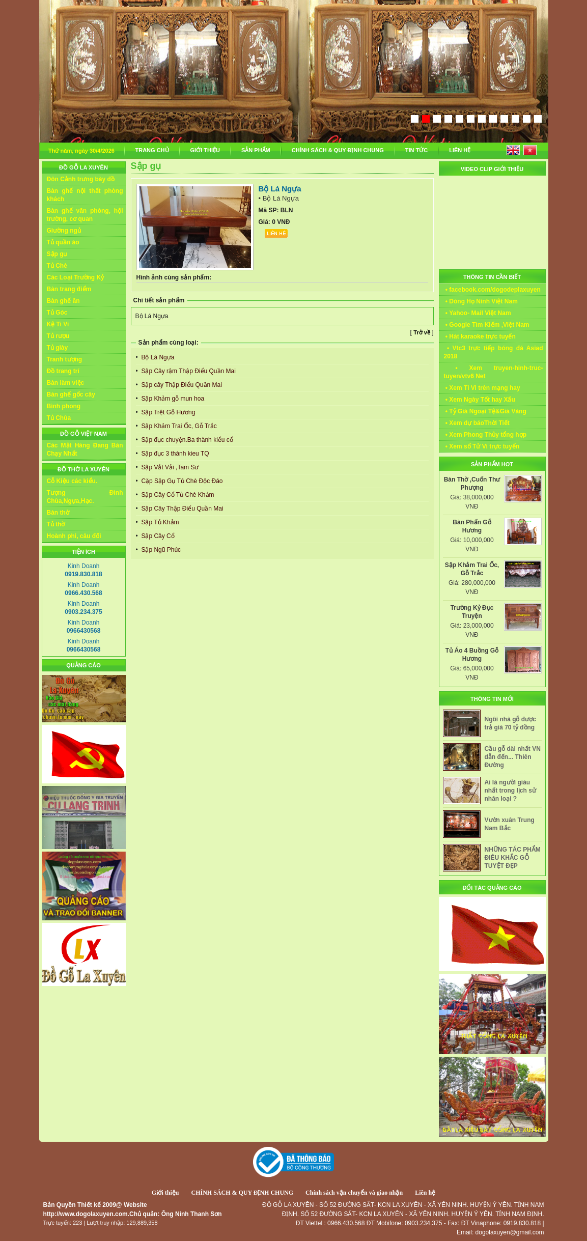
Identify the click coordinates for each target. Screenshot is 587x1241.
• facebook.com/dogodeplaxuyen (492, 289)
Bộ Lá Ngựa (156, 357)
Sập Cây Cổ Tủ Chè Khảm (176, 494)
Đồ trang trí (63, 371)
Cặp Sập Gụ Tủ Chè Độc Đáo (181, 481)
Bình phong (64, 406)
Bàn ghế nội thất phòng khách (85, 195)
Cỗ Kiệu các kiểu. (72, 481)
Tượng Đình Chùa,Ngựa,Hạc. (85, 496)
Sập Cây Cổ (157, 536)
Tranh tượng (64, 359)
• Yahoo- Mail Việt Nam (477, 313)
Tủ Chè (57, 265)
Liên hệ (425, 1192)
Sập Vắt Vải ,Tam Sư (169, 467)
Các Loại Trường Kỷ (75, 277)
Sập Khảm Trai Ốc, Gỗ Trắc (178, 426)
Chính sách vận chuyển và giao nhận (354, 1192)
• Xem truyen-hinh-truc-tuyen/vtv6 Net (493, 372)
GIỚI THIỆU (205, 150)
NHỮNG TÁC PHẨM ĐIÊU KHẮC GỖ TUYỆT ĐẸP (513, 857)
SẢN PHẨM (255, 150)
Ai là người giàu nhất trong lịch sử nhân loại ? (510, 790)
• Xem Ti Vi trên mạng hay (482, 387)
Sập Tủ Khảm (159, 522)
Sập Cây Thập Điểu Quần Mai (181, 508)
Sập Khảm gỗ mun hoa (171, 398)
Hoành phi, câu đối (74, 536)
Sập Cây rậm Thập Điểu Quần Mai (187, 371)
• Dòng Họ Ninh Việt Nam (481, 301)
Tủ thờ (56, 524)
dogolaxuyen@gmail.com (510, 1232)
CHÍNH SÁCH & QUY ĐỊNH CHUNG (338, 150)
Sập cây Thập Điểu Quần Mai (180, 384)
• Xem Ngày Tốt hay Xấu (479, 399)
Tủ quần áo (63, 242)
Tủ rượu (58, 336)
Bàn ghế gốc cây (71, 394)
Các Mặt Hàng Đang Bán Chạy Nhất (85, 449)
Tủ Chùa (59, 417)
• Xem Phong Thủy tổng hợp (485, 434)
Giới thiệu (165, 1192)
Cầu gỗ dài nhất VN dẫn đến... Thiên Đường (513, 757)
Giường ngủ (64, 230)
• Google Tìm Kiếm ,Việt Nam (486, 324)
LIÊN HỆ (459, 150)
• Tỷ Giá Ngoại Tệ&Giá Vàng (485, 411)
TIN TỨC (416, 150)
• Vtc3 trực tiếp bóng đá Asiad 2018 (493, 352)
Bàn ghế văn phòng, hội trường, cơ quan (85, 214)
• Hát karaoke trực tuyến (480, 336)
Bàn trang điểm (69, 289)
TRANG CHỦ (152, 150)
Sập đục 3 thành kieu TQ (174, 453)
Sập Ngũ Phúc (160, 549)
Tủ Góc (57, 312)
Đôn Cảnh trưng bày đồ (81, 179)
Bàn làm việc (66, 382)
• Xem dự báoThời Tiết (477, 423)
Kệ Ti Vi (58, 324)
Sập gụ (57, 254)
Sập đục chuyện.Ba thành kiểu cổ (186, 439)
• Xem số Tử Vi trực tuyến (482, 446)
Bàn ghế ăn (63, 300)
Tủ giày (57, 347)
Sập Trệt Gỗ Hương (167, 412)
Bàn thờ (58, 512)
